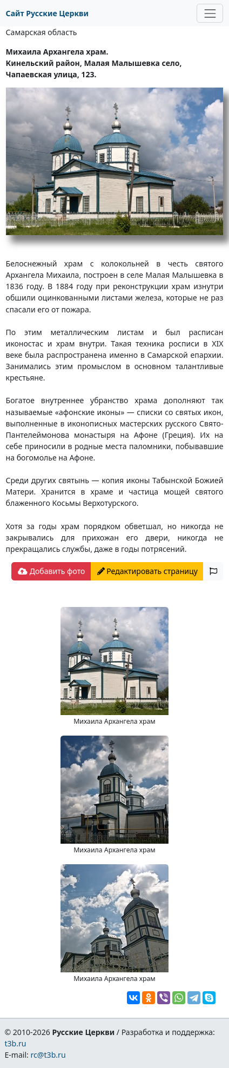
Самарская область (41, 32)
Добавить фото (51, 571)
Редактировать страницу (147, 571)
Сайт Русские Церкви (47, 13)
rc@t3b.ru (48, 1055)
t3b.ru (15, 1043)
